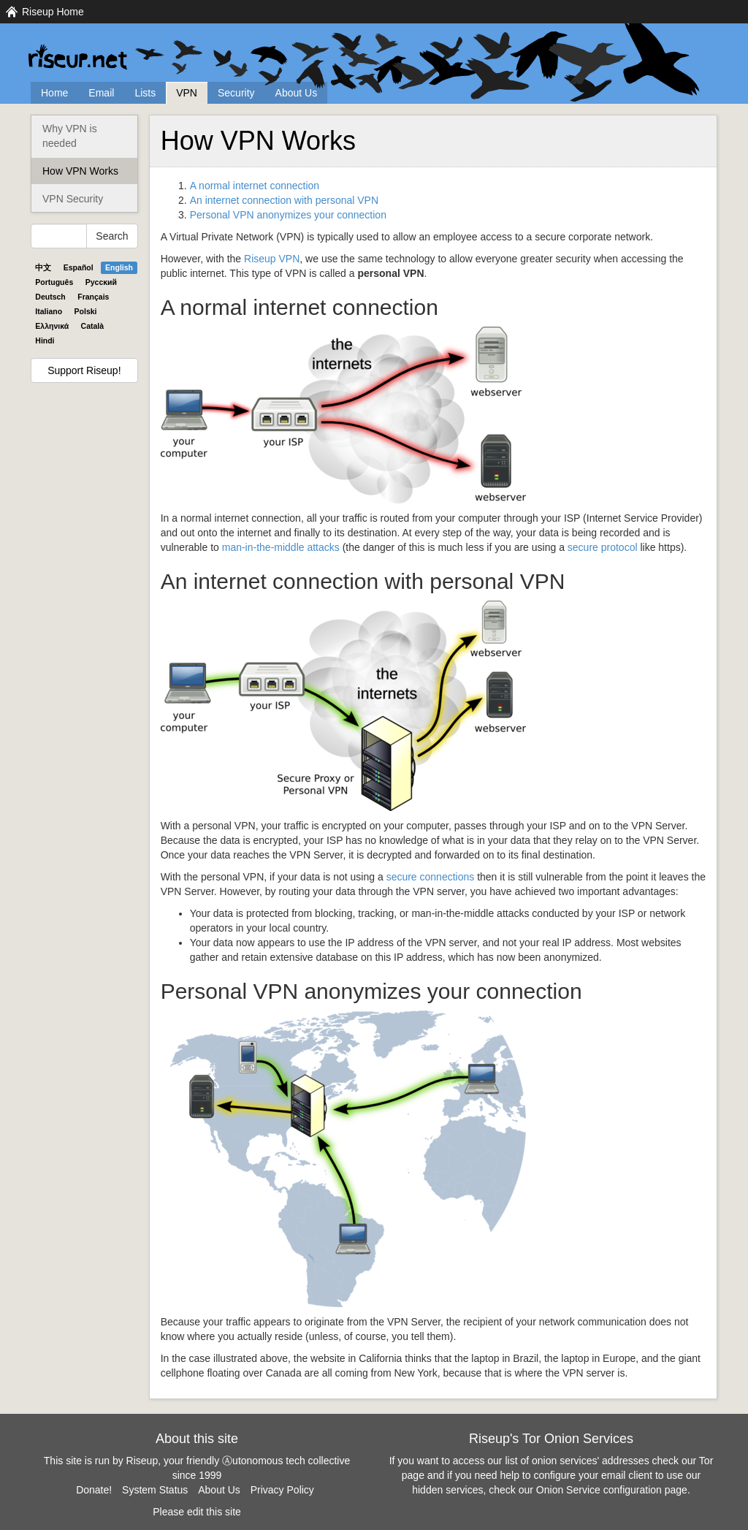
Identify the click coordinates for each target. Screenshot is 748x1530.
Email (101, 93)
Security (236, 93)
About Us (296, 93)
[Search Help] (59, 236)
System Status (155, 1490)
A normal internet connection (254, 185)
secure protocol (603, 547)
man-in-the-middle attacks (281, 547)
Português (54, 282)
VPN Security (72, 199)
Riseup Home (53, 12)
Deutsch (50, 296)
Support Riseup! (84, 370)
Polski (86, 311)
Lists (145, 93)
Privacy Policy (282, 1490)
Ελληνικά (52, 325)
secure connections (430, 877)
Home (54, 93)
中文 (43, 267)
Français (93, 296)
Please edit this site (197, 1512)
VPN (186, 93)
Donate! (94, 1490)
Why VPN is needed (69, 136)
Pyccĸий (101, 282)
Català (92, 325)
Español (79, 267)
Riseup (271, 258)
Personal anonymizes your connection (288, 215)
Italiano (48, 311)
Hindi (44, 340)
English (119, 267)
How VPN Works (80, 171)
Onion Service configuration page (611, 1490)
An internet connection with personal (284, 200)
